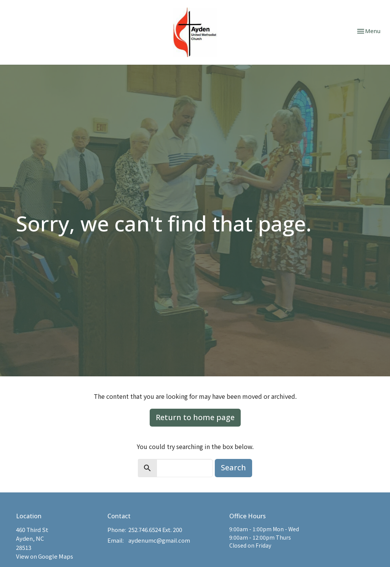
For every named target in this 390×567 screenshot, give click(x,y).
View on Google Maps (44, 556)
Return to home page (195, 417)
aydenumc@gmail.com (159, 540)
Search (233, 467)
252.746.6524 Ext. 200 (155, 530)
